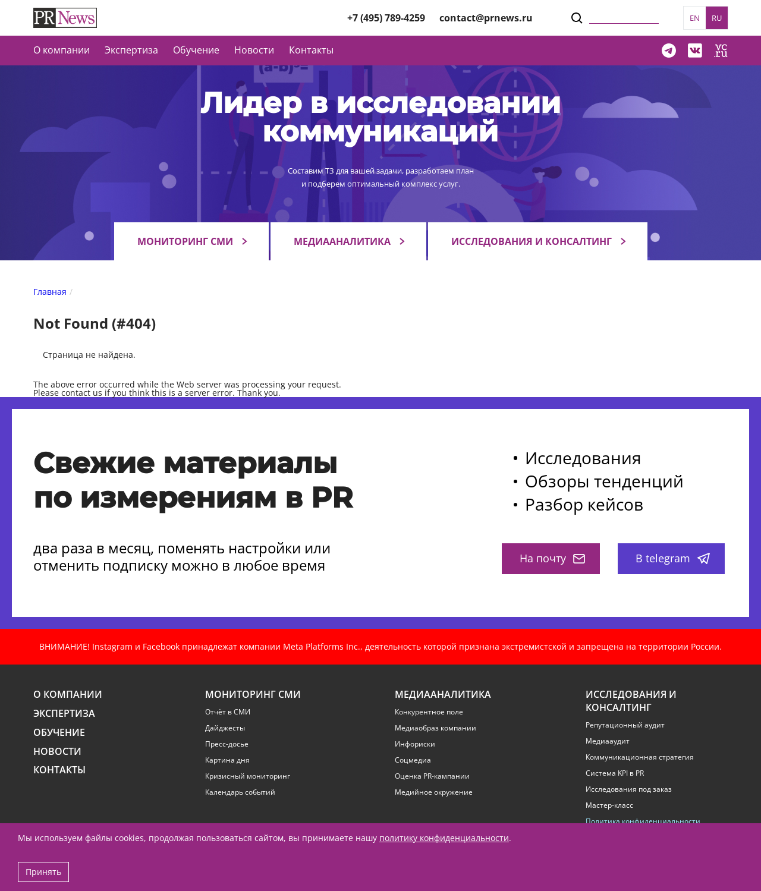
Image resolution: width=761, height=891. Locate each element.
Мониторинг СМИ (185, 241)
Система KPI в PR (615, 773)
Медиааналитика (342, 241)
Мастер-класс (609, 805)
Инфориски (415, 744)
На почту (552, 558)
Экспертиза (64, 713)
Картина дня (227, 760)
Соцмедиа (413, 760)
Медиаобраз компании (435, 728)
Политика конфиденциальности (643, 821)
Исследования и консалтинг (531, 241)
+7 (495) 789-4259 (386, 17)
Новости (254, 49)
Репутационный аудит (625, 725)
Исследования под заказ (629, 789)
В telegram (673, 558)
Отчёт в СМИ (227, 712)
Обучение (196, 49)
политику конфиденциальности (444, 837)
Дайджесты (225, 728)
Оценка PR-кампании (432, 776)
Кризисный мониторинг (247, 776)
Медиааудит (608, 741)
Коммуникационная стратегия (640, 757)
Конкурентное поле (429, 712)
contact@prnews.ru (486, 17)
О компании (61, 49)
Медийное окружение (434, 792)
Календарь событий (240, 792)
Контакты (311, 49)
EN (695, 17)
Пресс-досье (227, 744)
